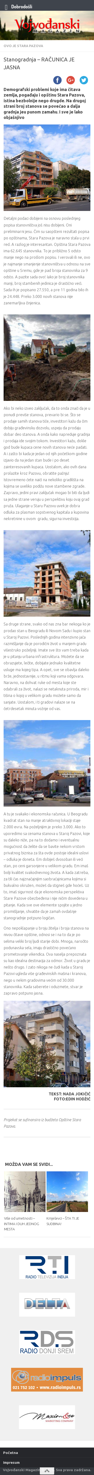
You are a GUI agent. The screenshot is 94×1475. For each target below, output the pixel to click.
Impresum (11, 1462)
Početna (10, 1453)
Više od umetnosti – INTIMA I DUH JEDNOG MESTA (21, 1223)
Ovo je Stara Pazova (23, 46)
